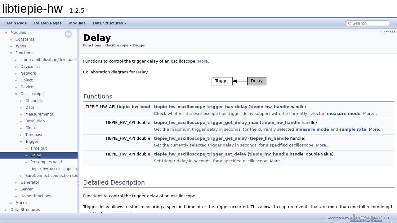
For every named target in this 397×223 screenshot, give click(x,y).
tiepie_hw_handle (269, 106)
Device (26, 87)
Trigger (31, 141)
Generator (29, 182)
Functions (24, 53)
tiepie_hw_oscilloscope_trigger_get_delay (200, 138)
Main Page (17, 23)
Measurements (39, 114)
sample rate (352, 129)
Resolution (35, 121)
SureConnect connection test (52, 175)
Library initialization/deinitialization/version (60, 60)
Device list (30, 66)
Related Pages (48, 23)
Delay (35, 155)
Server (26, 189)
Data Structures (110, 23)
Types (21, 46)
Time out (38, 148)
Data (29, 107)
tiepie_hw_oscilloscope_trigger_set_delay (200, 154)
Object (26, 80)
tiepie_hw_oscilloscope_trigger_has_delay (200, 106)
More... (205, 61)
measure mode (343, 113)
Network (28, 73)
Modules (77, 23)
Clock (30, 128)
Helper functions (35, 196)
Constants (25, 39)
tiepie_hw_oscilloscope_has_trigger (63, 169)
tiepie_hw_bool (133, 106)
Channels (34, 100)
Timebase (34, 135)
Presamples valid (46, 162)
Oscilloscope (32, 94)
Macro (21, 203)
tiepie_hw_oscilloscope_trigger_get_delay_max (206, 122)
